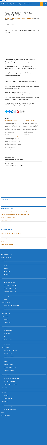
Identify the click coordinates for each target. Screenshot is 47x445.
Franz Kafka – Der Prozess (10, 282)
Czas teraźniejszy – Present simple (23, 164)
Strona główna (8, 18)
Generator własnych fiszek (10, 384)
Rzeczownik (7, 274)
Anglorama (7, 361)
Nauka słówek (5, 279)
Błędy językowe (6, 313)
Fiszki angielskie (6, 375)
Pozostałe (6, 268)
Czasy (5, 265)
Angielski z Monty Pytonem (10, 350)
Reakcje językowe (8, 296)
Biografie (6, 319)
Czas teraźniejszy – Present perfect (23, 158)
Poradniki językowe (6, 415)
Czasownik (6, 263)
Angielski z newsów (8, 353)
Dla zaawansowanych (9, 308)
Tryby (5, 277)
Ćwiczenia (4, 327)
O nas (2, 241)
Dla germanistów (8, 330)
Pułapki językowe (6, 342)
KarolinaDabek (10, 24)
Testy (5, 336)
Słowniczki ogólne (8, 406)
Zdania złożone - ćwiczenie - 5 (8, 244)
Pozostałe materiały (9, 370)
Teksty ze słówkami (8, 373)
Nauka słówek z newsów (10, 291)
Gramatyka (5, 260)
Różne (5, 299)
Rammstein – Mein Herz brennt (8, 217)
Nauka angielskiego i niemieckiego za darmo (11, 233)
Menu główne (45, 4)
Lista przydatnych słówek (10, 285)
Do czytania (5, 316)
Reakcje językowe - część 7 (7, 238)
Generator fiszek (8, 310)
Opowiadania (7, 322)
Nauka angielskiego (16, 18)
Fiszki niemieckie (6, 302)
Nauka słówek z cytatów (10, 288)
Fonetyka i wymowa (7, 339)
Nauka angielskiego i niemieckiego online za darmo (16, 4)
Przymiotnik (7, 271)
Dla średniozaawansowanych (11, 305)
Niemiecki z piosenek (9, 294)
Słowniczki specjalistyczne (10, 409)
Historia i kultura (8, 398)
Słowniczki (5, 404)
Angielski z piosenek (9, 356)
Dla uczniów (7, 333)
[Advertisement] (23, 45)
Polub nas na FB (5, 199)
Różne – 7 (3, 222)
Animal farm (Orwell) (9, 364)
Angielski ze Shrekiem (9, 358)
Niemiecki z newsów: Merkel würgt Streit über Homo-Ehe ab (15, 214)
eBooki (2, 412)
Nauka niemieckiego (6, 257)
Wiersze (6, 325)
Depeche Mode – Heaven (7, 220)
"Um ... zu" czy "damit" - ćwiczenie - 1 (9, 236)
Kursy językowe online (6, 254)
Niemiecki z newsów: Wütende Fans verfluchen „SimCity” (14, 211)
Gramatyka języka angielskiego (14, 9)
